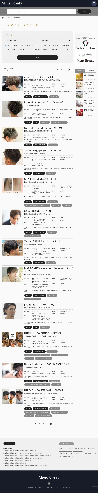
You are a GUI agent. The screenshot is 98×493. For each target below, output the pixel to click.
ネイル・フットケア (52, 45)
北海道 (10, 448)
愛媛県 (19, 463)
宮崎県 (34, 465)
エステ (40, 45)
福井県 (24, 455)
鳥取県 (9, 460)
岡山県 (19, 460)
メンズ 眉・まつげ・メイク (80, 448)
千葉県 (20, 453)
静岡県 (44, 455)
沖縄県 (45, 465)
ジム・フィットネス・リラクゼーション (18, 49)
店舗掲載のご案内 (32, 487)
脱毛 (15, 45)
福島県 (34, 450)
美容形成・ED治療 (41, 49)
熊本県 (24, 465)
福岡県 (9, 465)
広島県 (24, 460)
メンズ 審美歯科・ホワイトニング (67, 456)
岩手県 (14, 450)
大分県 (29, 465)
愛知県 (49, 455)
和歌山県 (29, 458)
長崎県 (19, 465)
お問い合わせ (66, 487)
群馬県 (40, 453)
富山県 (14, 455)
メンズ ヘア (62, 448)
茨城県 (30, 453)
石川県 (19, 455)
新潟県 (9, 455)
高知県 (24, 463)
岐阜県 (39, 455)
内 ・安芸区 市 (54, 40)
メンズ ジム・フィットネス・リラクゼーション (70, 453)
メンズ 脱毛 (69, 448)
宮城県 (24, 450)
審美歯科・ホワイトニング (59, 49)
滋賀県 (35, 458)
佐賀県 (14, 465)
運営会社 (41, 487)
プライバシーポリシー (56, 487)
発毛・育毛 (65, 45)
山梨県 (29, 455)
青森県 (9, 450)
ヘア (8, 45)
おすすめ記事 (90, 70)
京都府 (14, 458)
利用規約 (47, 487)
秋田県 (19, 450)
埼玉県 (25, 453)
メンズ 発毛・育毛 (77, 450)
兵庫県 (19, 458)
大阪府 (9, 458)
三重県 (40, 458)
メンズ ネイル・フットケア (65, 450)
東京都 (9, 453)
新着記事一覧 (80, 70)
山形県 (29, 450)
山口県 (29, 460)
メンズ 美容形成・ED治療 (89, 453)
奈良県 (24, 458)
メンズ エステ (91, 448)
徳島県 (9, 463)
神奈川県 (14, 453)
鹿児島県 (39, 465)
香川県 (14, 463)
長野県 (34, 455)
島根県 (14, 460)
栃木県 (35, 453)
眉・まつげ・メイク (27, 45)
